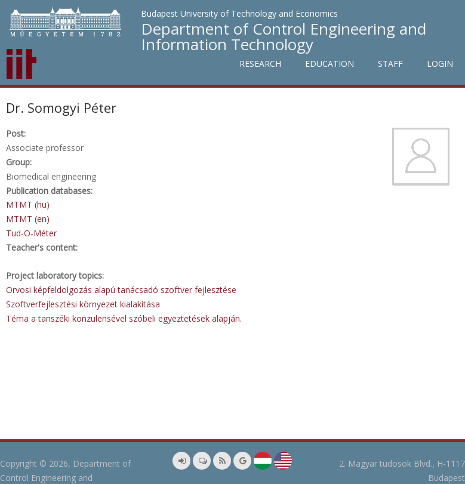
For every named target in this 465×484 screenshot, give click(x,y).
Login (440, 63)
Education (329, 63)
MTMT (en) (28, 218)
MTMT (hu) (28, 204)
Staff (390, 63)
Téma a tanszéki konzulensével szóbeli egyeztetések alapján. (124, 318)
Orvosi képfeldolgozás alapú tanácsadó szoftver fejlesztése (121, 289)
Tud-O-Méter (31, 233)
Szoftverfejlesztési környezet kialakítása (83, 304)
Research (260, 63)
